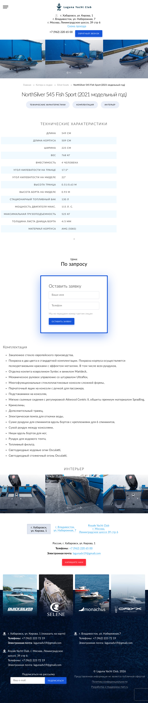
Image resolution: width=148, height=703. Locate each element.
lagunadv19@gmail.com (87, 553)
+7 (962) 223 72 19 (33, 638)
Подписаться (56, 681)
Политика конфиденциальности (109, 682)
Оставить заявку (61, 322)
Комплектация (85, 105)
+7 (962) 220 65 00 (61, 32)
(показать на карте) (53, 633)
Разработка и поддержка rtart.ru (109, 687)
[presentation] (68, 73)
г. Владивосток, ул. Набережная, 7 (65, 529)
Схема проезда (76, 26)
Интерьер (110, 105)
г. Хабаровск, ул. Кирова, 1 (39, 529)
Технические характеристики (48, 105)
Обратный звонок (88, 34)
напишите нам (74, 562)
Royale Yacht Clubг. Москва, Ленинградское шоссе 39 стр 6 (98, 529)
